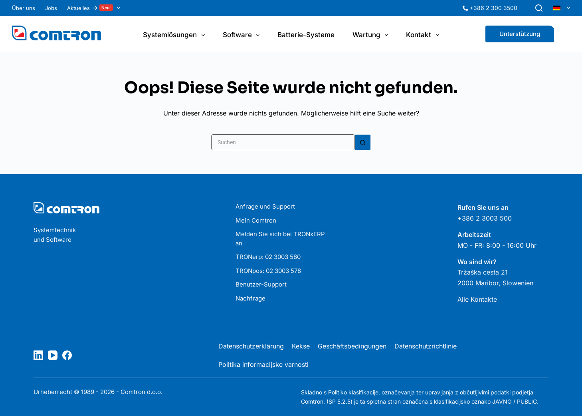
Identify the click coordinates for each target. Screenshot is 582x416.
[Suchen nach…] (283, 142)
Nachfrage (250, 298)
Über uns (23, 8)
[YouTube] (52, 355)
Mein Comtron (256, 220)
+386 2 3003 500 (484, 218)
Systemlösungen (175, 35)
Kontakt (424, 35)
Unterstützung (519, 34)
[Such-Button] (363, 142)
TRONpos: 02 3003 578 (268, 271)
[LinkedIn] (38, 355)
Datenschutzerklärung (251, 346)
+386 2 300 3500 (493, 7)
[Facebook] (67, 355)
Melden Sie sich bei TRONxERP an (280, 238)
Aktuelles (95, 8)
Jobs (51, 8)
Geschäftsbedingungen (352, 346)
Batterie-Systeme (306, 35)
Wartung (371, 35)
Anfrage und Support (265, 206)
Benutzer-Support (261, 284)
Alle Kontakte (477, 299)
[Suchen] (538, 8)
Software (243, 35)
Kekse (301, 346)
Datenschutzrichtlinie (425, 346)
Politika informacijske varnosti (263, 364)
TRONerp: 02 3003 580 (268, 257)
